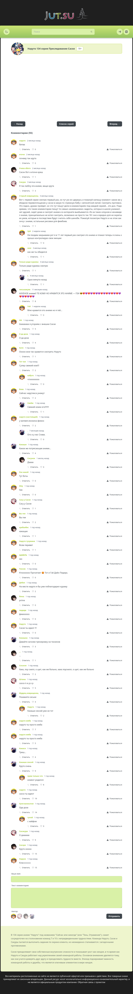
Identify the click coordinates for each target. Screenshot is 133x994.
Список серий (66, 124)
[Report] (114, 149)
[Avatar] (13, 916)
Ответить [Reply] (24, 149)
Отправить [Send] (114, 916)
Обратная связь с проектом (91, 982)
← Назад (18, 124)
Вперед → (115, 124)
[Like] (34, 149)
